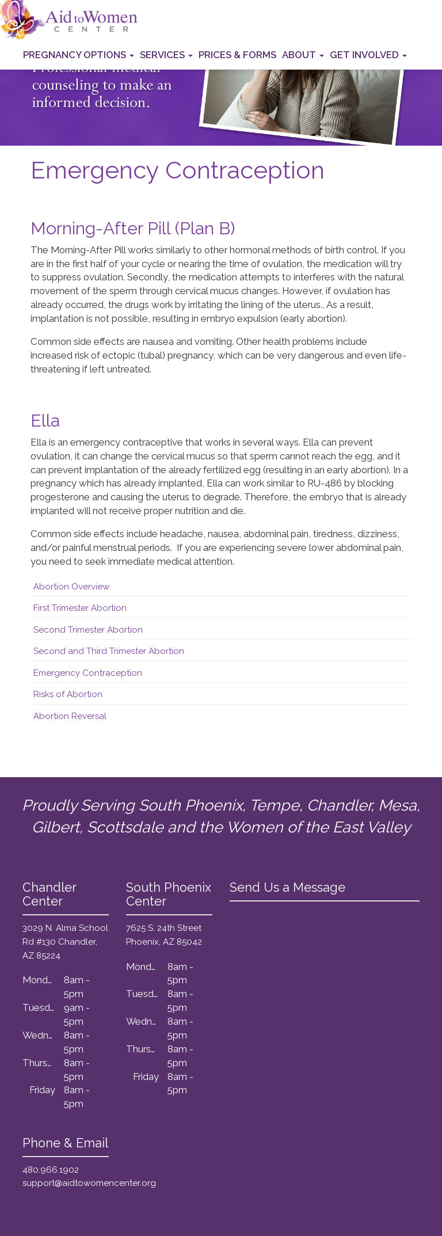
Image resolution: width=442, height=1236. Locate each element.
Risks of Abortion (67, 694)
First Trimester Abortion (80, 608)
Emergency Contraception (87, 673)
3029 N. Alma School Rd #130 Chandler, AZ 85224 (65, 942)
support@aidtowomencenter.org (89, 1183)
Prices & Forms (237, 54)
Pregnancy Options (78, 54)
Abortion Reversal (69, 716)
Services (166, 54)
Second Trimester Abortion (88, 630)
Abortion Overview (71, 586)
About (303, 54)
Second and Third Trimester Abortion (108, 651)
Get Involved (368, 54)
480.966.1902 (50, 1170)
